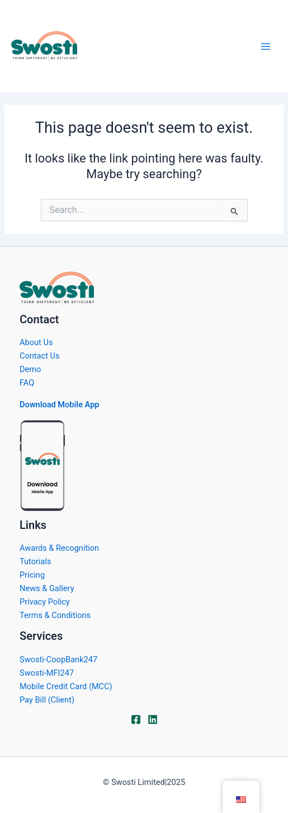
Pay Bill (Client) (47, 700)
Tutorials (35, 561)
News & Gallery (47, 588)
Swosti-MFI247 (47, 673)
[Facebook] (136, 719)
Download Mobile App (60, 404)
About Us (36, 342)
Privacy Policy (45, 602)
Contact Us (40, 356)
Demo (30, 369)
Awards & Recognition (59, 548)
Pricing (32, 575)
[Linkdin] (153, 719)
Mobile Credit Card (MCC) (66, 686)
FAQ (27, 383)
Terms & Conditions (55, 615)
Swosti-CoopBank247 (58, 659)
